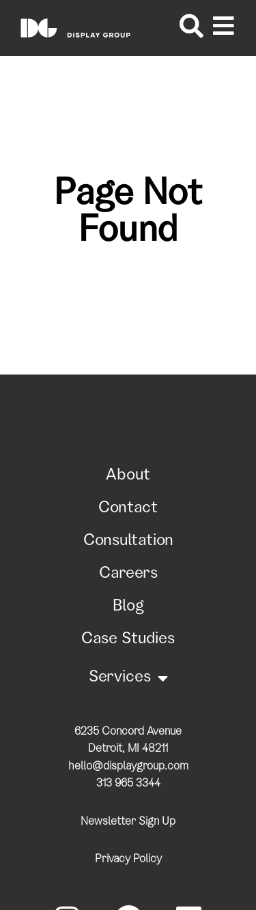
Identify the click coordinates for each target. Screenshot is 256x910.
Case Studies (128, 640)
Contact (128, 509)
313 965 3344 (128, 784)
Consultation (128, 541)
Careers (128, 574)
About (128, 476)
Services (128, 678)
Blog (128, 607)
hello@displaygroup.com (128, 767)
